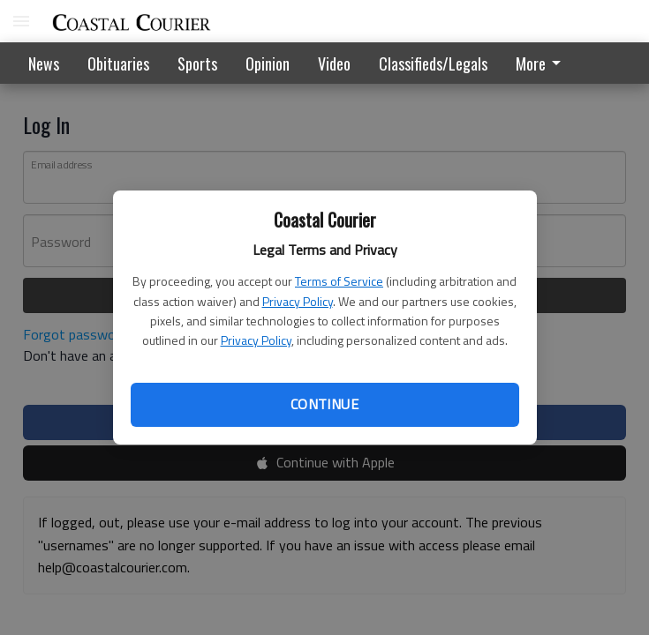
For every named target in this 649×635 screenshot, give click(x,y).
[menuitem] (543, 63)
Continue (324, 404)
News (43, 63)
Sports (197, 63)
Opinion (267, 63)
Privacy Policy (297, 301)
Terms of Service (339, 281)
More (541, 63)
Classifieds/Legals (433, 63)
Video (334, 63)
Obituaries (118, 63)
